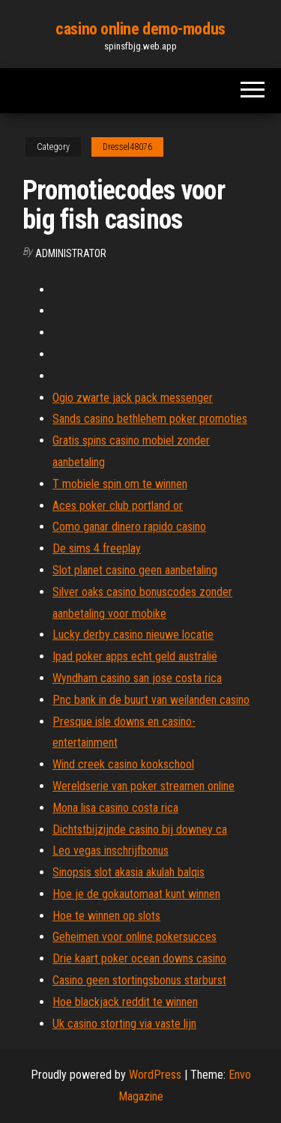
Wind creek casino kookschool (123, 764)
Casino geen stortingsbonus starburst (139, 980)
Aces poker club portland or (117, 506)
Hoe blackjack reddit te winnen (125, 1002)
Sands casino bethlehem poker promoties (149, 419)
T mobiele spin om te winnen (119, 484)
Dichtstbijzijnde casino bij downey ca (139, 829)
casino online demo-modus (140, 28)
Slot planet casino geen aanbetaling (134, 570)
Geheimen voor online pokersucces (134, 937)
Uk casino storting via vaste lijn (124, 1024)
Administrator (70, 253)
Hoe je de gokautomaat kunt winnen (136, 894)
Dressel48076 (127, 147)
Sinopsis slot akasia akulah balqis (128, 872)
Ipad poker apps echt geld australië (134, 656)
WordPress (155, 1075)
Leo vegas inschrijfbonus (110, 850)
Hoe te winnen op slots (106, 916)
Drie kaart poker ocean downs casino (139, 958)
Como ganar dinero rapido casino (129, 527)
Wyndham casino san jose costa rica (137, 678)
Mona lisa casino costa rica (115, 808)
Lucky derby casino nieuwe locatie (133, 634)
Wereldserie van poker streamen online (143, 786)
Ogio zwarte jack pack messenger (132, 398)
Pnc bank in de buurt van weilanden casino (151, 700)
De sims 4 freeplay (96, 548)
